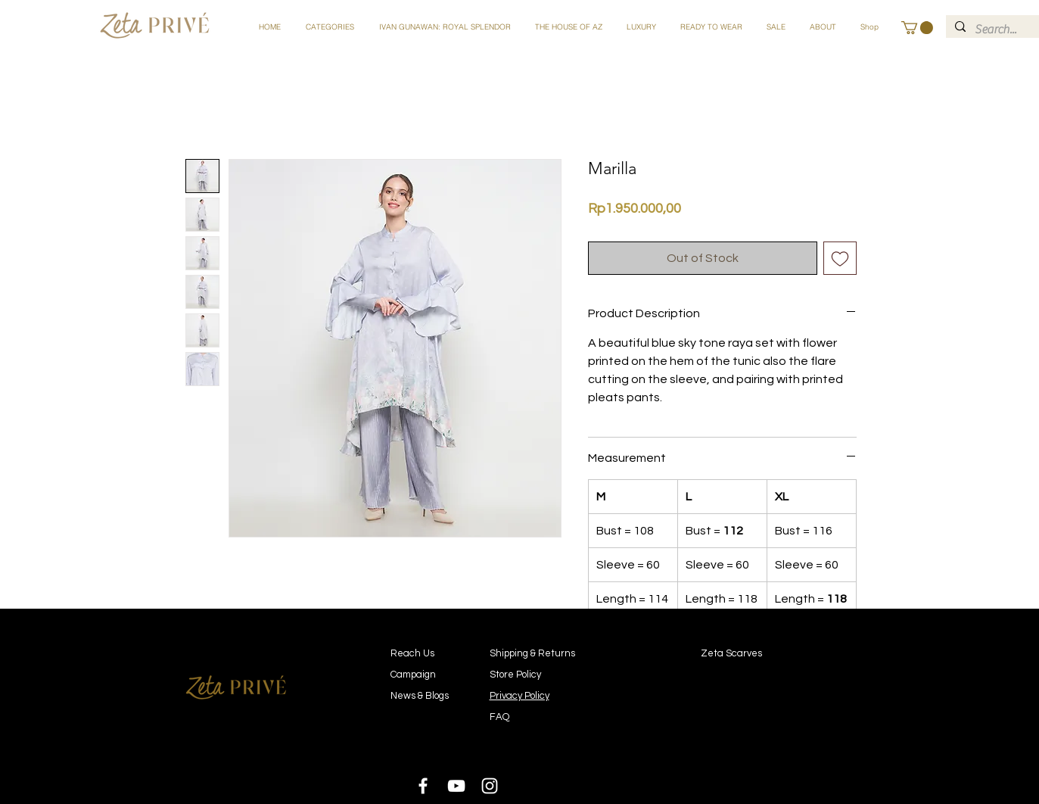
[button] (329, 27)
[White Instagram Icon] (489, 785)
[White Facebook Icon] (423, 785)
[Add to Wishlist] (840, 258)
